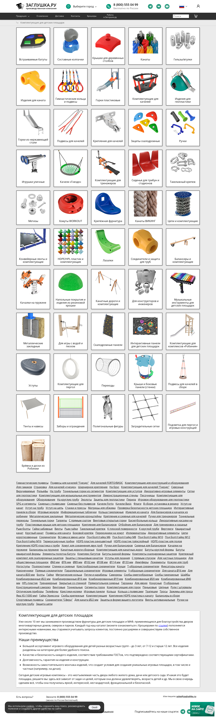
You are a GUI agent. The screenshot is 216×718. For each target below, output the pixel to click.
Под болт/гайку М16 (28, 541)
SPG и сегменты (26, 503)
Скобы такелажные (167, 574)
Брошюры (91, 16)
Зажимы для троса (181, 591)
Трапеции (151, 591)
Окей (94, 707)
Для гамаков (24, 487)
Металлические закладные (46, 516)
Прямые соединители (49, 570)
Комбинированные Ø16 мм (69, 579)
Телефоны (52, 591)
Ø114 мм (115, 562)
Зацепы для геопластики (109, 499)
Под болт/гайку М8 (124, 537)
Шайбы (185, 574)
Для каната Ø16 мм (174, 570)
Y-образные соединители (144, 570)
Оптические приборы (30, 591)
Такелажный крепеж (92, 529)
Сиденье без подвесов (81, 503)
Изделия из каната (137, 512)
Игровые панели (94, 591)
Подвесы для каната (58, 533)
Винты (59, 529)
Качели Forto (105, 503)
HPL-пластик (30, 583)
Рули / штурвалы (181, 587)
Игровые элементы (114, 570)
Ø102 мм (89, 562)
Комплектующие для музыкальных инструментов (70, 495)
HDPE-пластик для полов (166, 541)
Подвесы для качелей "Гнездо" (69, 483)
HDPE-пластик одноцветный (94, 541)
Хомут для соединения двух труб (82, 545)
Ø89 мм (77, 562)
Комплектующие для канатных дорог (119, 549)
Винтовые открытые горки (110, 520)
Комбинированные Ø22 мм (33, 579)
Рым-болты (23, 529)
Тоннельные (75, 587)
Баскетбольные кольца (142, 520)
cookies (30, 706)
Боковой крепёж (83, 533)
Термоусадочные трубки (58, 541)
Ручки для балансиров (118, 545)
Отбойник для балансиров (135, 524)
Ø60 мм (55, 562)
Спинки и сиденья (63, 566)
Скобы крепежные (72, 595)
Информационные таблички (79, 512)
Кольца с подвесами (130, 591)
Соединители (47, 537)
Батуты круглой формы (159, 549)
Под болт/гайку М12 (177, 537)
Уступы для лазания (117, 558)
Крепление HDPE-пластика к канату (131, 595)
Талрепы (61, 520)
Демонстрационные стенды (120, 495)
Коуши (121, 566)
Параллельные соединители (82, 570)
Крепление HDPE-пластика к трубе (38, 545)
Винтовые (59, 587)
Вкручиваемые (25, 491)
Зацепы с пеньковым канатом (84, 558)
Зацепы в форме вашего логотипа (121, 600)
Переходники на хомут (109, 533)
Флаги (137, 503)
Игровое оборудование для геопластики (163, 499)
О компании (42, 16)
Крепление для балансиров (99, 524)
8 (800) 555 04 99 (125, 4)
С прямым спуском (143, 558)
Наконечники (24, 570)
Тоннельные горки (42, 520)
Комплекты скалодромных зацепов (154, 554)
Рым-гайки (71, 529)
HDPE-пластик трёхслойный (131, 541)
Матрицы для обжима (102, 508)
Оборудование (46, 499)
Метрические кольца (69, 574)
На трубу (55, 491)
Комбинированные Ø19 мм (106, 579)
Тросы (164, 591)
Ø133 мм (127, 562)
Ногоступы (23, 566)
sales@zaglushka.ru (186, 696)
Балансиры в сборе (167, 595)
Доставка (59, 16)
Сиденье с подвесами (51, 503)
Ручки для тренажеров (162, 516)
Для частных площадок (172, 558)
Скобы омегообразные (138, 574)
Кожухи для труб (177, 562)
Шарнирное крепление (93, 487)
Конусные (155, 583)
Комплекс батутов (88, 554)
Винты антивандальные (160, 600)
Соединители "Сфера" (59, 600)
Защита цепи (44, 604)
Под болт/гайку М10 (150, 537)
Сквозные (177, 487)
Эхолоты (86, 499)
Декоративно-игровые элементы (164, 491)
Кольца (111, 591)
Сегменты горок (95, 587)
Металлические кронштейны (83, 516)
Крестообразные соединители (96, 566)
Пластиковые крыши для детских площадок (52, 524)
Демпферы (142, 562)
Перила (131, 499)
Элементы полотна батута (58, 554)
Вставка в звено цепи (71, 537)
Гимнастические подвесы (32, 483)
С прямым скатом (80, 520)
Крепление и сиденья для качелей (124, 516)
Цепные (164, 587)
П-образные (171, 583)
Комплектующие (96, 595)
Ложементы (157, 562)
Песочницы (147, 495)
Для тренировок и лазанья (170, 524)
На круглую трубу (68, 499)
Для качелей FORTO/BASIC (107, 483)
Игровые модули (48, 512)
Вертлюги (167, 529)
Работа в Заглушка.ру (110, 15)
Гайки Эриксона (49, 595)
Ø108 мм (102, 562)
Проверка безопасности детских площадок (144, 508)
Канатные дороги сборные (77, 549)
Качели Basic (124, 503)
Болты (41, 574)
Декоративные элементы (163, 533)
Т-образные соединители (143, 566)
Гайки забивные (42, 529)
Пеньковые (150, 587)
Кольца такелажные (111, 512)
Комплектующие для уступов (124, 491)
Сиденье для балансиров (150, 545)
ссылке (163, 625)
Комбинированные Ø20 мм (142, 579)
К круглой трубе (149, 529)
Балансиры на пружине (44, 549)
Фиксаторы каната (172, 566)
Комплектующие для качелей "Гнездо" (145, 487)
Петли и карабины (95, 574)
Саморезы (115, 574)
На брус (114, 487)
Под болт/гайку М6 (98, 537)
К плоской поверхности (122, 529)
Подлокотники (41, 566)
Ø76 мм (66, 562)
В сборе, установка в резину (161, 503)
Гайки (50, 574)
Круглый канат (34, 533)
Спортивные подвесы (29, 600)
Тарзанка (127, 583)
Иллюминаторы (136, 533)
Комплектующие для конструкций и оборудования (157, 483)
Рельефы (42, 491)
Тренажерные (48, 583)
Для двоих (141, 583)
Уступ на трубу (34, 508)
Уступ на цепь (54, 508)
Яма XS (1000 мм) (26, 595)
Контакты (75, 16)
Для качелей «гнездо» (62, 487)
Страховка (40, 487)
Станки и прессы (75, 508)
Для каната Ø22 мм (86, 600)
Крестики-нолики (71, 591)
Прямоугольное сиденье (103, 583)
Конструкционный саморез (33, 587)
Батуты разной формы (116, 554)
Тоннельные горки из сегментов (83, 491)
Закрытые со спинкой (72, 583)
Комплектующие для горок (124, 587)
